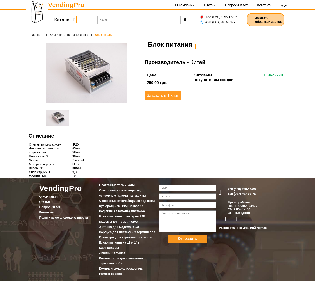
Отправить (187, 238)
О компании (184, 5)
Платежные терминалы (117, 185)
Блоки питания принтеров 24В (122, 216)
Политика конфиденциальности (63, 217)
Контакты (264, 5)
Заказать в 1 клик (163, 95)
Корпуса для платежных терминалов (127, 232)
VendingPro (66, 4)
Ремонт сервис (110, 274)
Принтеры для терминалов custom (125, 237)
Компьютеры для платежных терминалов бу (121, 260)
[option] (86, 73)
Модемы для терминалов (118, 221)
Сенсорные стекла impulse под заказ (127, 201)
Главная (36, 34)
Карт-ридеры (109, 247)
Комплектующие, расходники (121, 268)
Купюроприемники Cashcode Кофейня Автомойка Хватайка (122, 208)
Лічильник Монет (112, 253)
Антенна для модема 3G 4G (120, 227)
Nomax (262, 227)
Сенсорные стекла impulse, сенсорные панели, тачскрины (122, 193)
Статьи (209, 5)
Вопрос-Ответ (236, 5)
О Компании (48, 196)
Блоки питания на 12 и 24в (69, 34)
